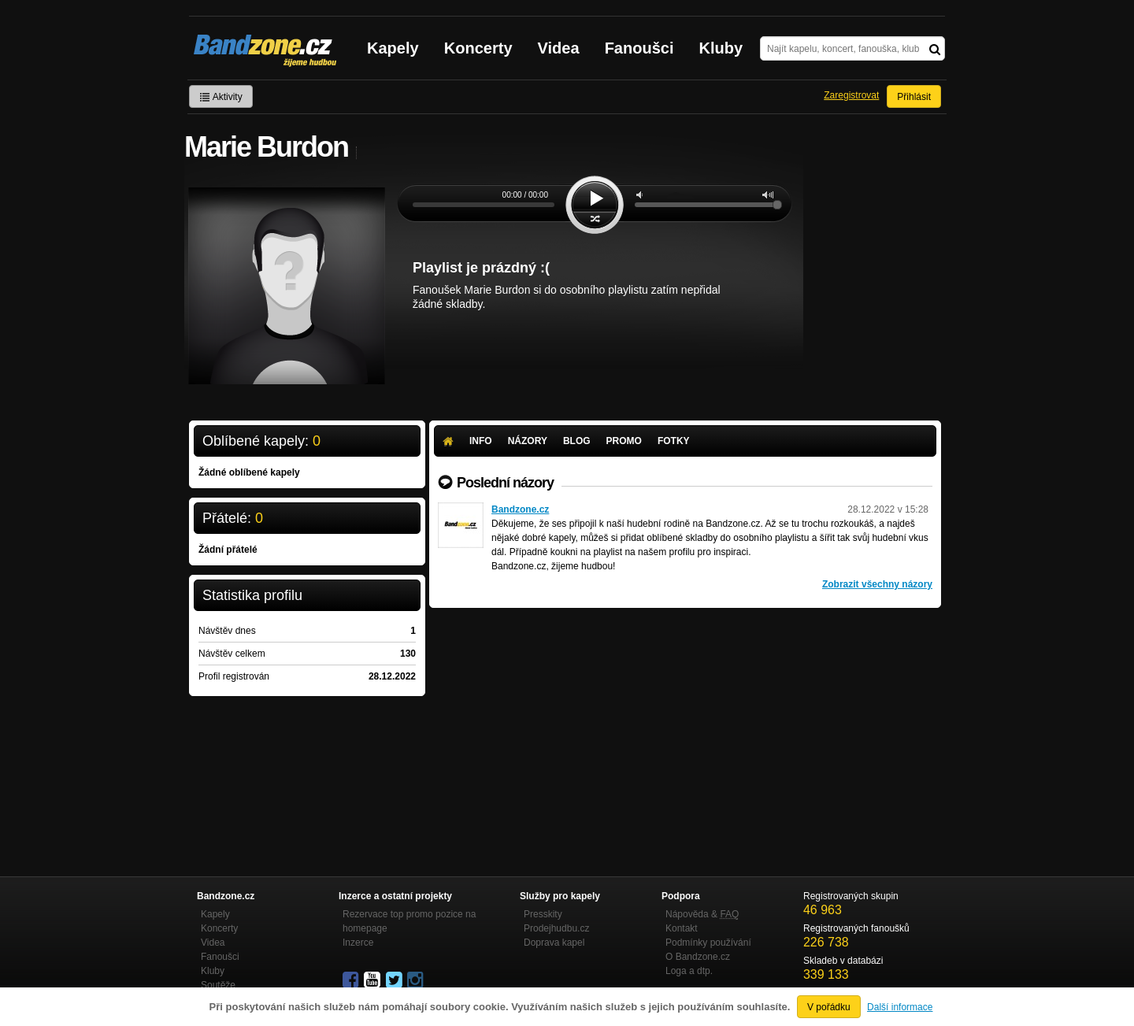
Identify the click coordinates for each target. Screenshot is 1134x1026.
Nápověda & (702, 914)
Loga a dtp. (689, 970)
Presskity (543, 914)
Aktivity (221, 96)
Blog (577, 440)
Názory (527, 440)
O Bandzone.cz (697, 956)
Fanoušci (639, 48)
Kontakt (681, 928)
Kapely (393, 48)
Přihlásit (914, 96)
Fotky (674, 440)
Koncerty (478, 48)
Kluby (721, 48)
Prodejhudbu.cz (556, 928)
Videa (559, 48)
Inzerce (358, 942)
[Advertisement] (685, 726)
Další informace (899, 1007)
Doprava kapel (554, 942)
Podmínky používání (708, 942)
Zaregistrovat (851, 95)
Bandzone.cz (520, 509)
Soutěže (218, 985)
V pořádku (828, 1007)
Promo (624, 440)
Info (480, 440)
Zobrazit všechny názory (877, 584)
